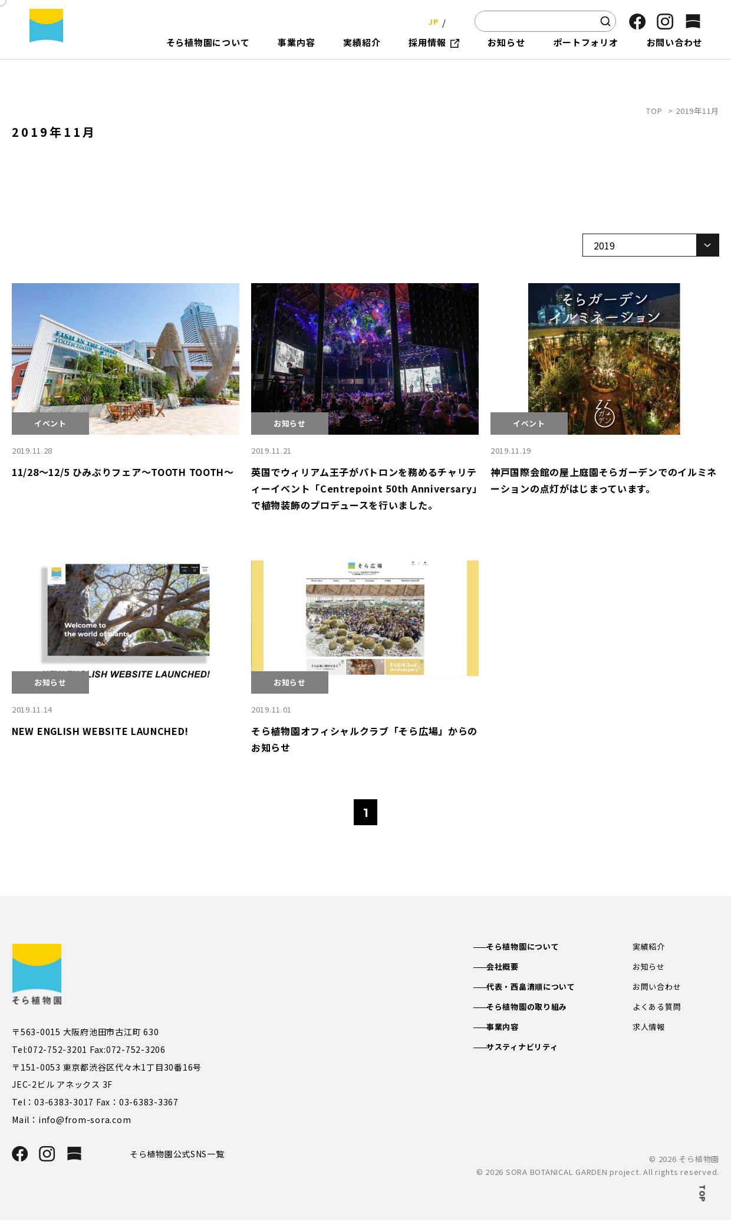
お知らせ (650, 968)
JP (430, 21)
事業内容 (513, 1031)
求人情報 (650, 1031)
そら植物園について (535, 947)
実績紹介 (650, 947)
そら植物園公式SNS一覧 (181, 1154)
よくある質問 (659, 1010)
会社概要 (513, 968)
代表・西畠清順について (543, 988)
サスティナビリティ (534, 1052)
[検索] (605, 21)
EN (453, 21)
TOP (654, 110)
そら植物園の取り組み (539, 1010)
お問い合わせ (659, 988)
